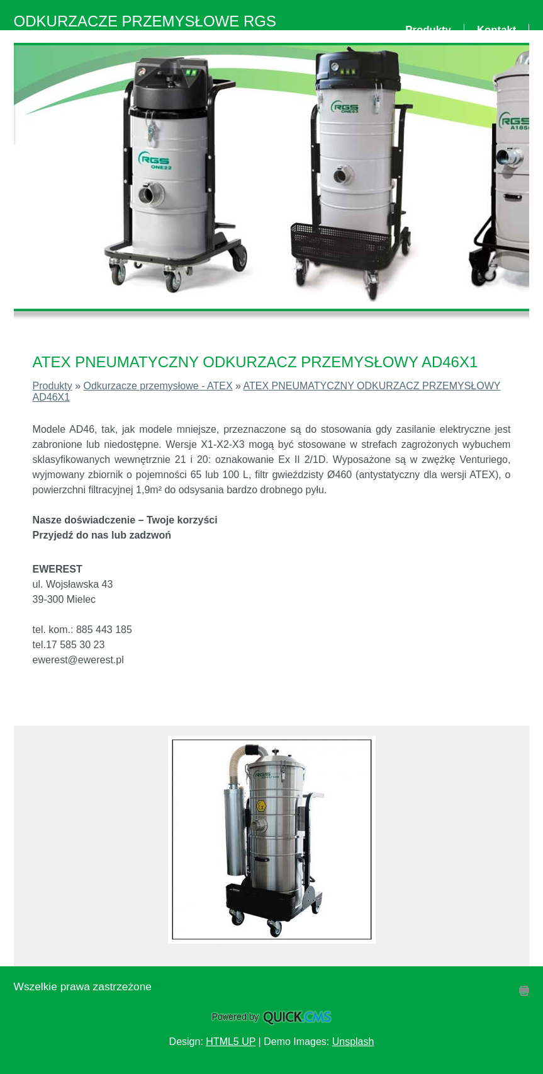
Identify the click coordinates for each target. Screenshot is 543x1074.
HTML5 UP (230, 1041)
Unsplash (353, 1041)
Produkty (428, 30)
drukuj (524, 991)
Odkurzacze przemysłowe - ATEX (158, 385)
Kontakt (496, 30)
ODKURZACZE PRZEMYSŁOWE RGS (145, 21)
